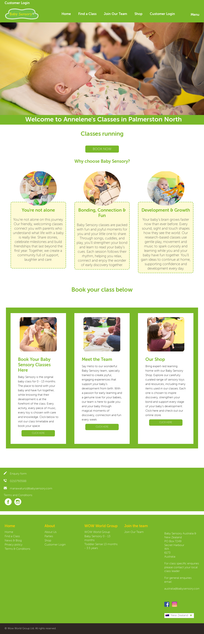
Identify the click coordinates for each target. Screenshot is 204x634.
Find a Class (87, 14)
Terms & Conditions (17, 549)
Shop (138, 14)
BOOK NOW (102, 149)
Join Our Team (115, 14)
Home (66, 14)
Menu (195, 14)
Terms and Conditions (18, 495)
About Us (51, 532)
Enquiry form (15, 473)
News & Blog (13, 540)
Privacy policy (13, 544)
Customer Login (17, 3)
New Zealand (176, 615)
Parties (49, 536)
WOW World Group (97, 532)
